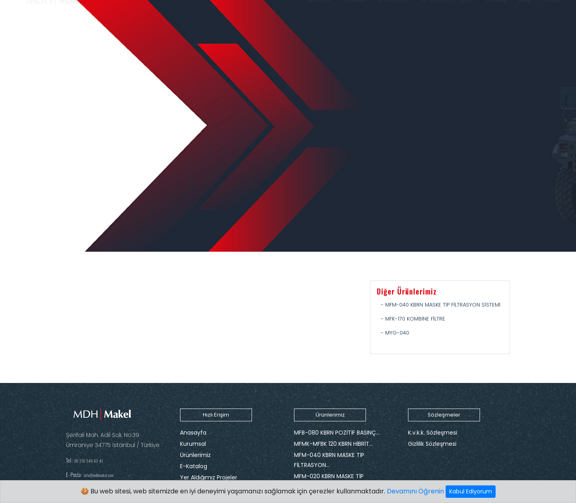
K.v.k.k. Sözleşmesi (432, 433)
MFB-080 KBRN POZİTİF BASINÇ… (337, 433)
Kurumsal (193, 444)
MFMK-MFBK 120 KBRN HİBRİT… (333, 444)
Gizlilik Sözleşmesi (432, 444)
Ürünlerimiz (195, 455)
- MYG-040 (395, 333)
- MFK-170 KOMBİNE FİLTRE (413, 319)
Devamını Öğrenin (415, 491)
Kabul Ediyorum (470, 491)
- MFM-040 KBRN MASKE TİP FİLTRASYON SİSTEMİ (440, 305)
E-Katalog (193, 466)
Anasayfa (193, 433)
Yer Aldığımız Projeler (208, 477)
